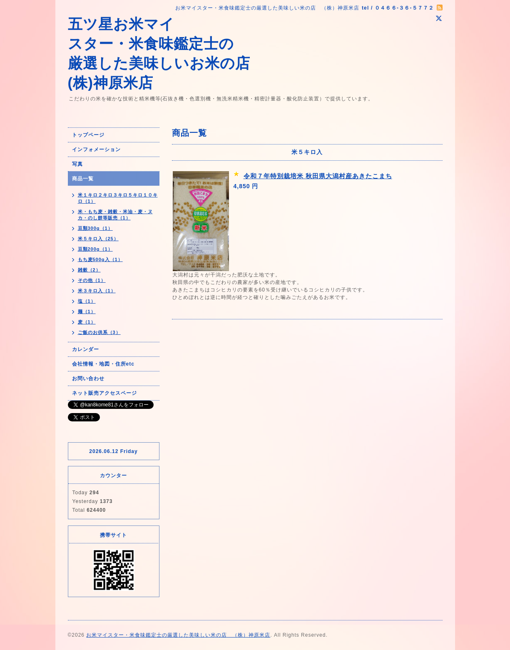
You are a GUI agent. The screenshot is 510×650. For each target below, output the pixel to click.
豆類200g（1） (95, 249)
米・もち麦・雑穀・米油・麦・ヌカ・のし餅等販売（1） (115, 214)
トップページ (88, 135)
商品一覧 (83, 179)
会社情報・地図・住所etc (103, 364)
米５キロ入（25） (98, 238)
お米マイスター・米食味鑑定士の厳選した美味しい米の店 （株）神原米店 (178, 635)
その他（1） (92, 280)
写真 (77, 164)
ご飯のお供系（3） (99, 332)
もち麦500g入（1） (100, 259)
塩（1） (87, 301)
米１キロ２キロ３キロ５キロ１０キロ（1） (118, 198)
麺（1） (87, 311)
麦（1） (87, 321)
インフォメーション (96, 149)
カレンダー (85, 349)
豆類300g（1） (95, 228)
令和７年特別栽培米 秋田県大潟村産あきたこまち (318, 175)
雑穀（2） (89, 269)
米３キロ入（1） (97, 290)
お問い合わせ (88, 378)
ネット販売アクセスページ (104, 393)
